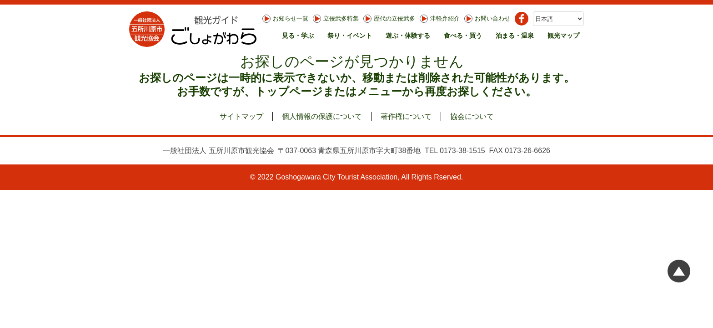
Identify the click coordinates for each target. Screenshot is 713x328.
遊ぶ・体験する (408, 35)
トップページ (289, 91)
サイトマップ (241, 116)
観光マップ (563, 35)
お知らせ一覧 (285, 19)
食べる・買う (463, 35)
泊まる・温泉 (515, 35)
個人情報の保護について (322, 116)
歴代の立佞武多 (389, 19)
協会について (472, 116)
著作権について (406, 116)
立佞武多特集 (336, 19)
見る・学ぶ (298, 35)
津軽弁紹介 (440, 19)
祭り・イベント (349, 35)
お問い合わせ (487, 19)
